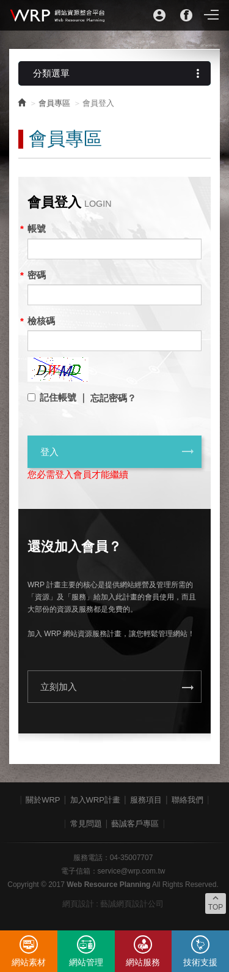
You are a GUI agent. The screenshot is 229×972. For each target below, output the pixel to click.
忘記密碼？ (113, 398)
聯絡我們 (187, 799)
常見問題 (86, 823)
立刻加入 (117, 687)
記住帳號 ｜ (64, 397)
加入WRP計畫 (95, 799)
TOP (215, 902)
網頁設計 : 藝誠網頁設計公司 (113, 903)
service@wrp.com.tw (131, 871)
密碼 (36, 275)
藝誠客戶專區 (135, 823)
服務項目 (146, 799)
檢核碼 (41, 320)
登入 (117, 451)
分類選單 (119, 73)
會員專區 (54, 103)
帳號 (36, 228)
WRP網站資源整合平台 (58, 15)
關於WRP (43, 799)
